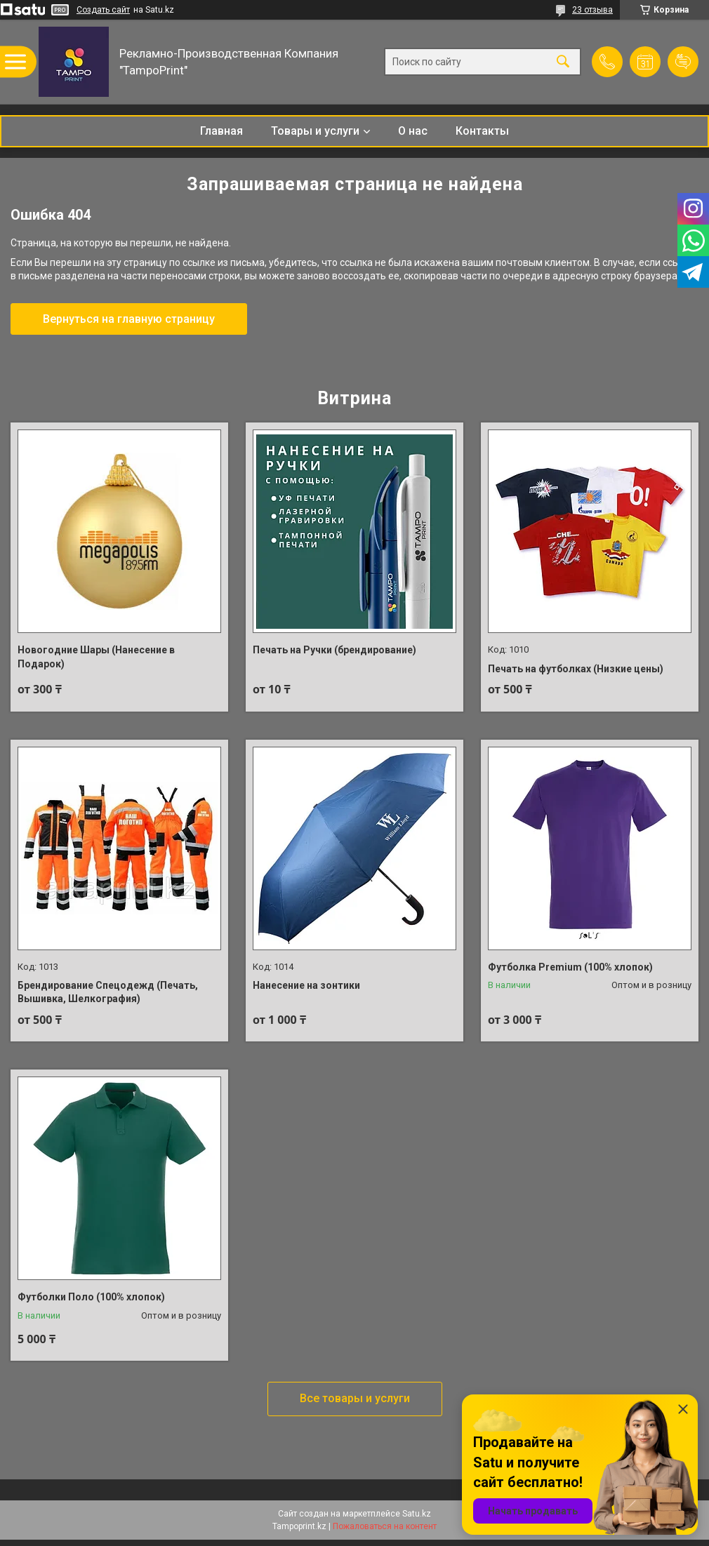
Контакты (482, 131)
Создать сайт (103, 10)
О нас (413, 131)
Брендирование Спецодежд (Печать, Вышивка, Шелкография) (108, 992)
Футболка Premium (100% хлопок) (570, 967)
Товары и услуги (315, 131)
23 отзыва (592, 10)
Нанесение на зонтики (306, 985)
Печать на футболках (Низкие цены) (575, 668)
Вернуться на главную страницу (129, 319)
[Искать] (563, 62)
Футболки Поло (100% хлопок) (91, 1296)
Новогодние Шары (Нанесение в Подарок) (96, 656)
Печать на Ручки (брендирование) (334, 649)
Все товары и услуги (355, 1398)
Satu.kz (416, 1514)
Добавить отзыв (683, 61)
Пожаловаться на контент (385, 1526)
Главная (221, 131)
